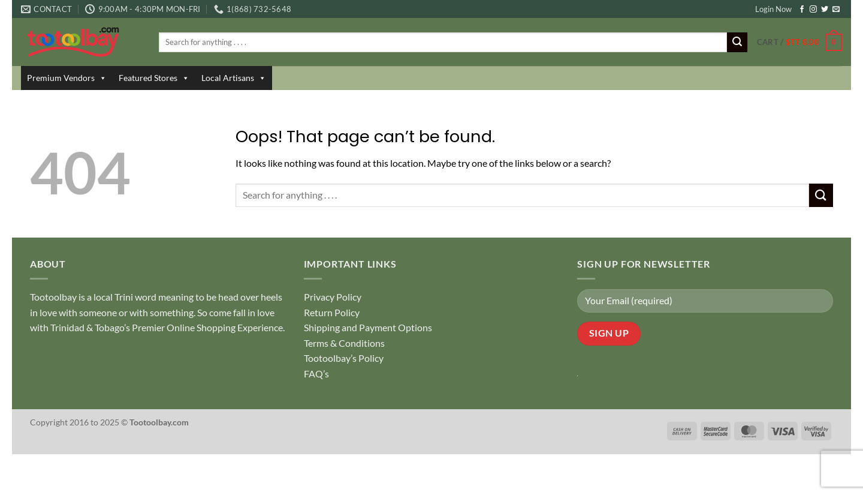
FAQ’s (316, 373)
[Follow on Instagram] (813, 9)
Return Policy (332, 312)
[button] (799, 42)
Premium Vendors (67, 78)
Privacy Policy (332, 296)
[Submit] (737, 42)
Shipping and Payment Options (368, 327)
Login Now (773, 9)
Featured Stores (154, 78)
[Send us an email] (836, 9)
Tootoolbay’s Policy (344, 358)
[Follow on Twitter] (824, 9)
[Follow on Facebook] (801, 9)
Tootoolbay (53, 296)
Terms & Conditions (344, 343)
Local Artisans (233, 78)
